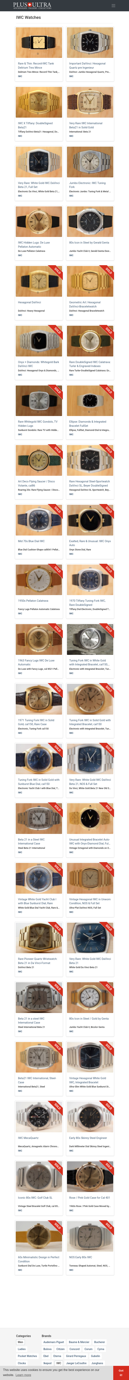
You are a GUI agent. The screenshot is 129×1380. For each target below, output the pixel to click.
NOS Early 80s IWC (80, 1257)
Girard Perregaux (76, 1356)
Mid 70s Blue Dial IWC (31, 541)
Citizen (60, 1349)
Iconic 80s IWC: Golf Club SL (35, 1197)
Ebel (46, 1356)
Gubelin (95, 1356)
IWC (20, 76)
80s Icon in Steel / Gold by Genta (89, 1018)
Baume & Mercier (79, 1342)
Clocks (22, 1363)
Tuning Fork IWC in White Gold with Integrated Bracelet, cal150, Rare (88, 664)
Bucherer (99, 1342)
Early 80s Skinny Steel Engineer (88, 1138)
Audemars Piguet (53, 1342)
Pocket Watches (27, 1356)
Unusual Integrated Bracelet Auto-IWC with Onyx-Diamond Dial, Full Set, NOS (89, 843)
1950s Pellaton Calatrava (33, 600)
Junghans (97, 1363)
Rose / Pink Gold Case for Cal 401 (89, 1197)
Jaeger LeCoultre (76, 1363)
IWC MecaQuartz (28, 1138)
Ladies (22, 1349)
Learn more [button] (23, 1375)
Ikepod (47, 1363)
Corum (88, 1349)
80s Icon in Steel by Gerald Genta (89, 242)
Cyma (100, 1349)
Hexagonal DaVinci (29, 302)
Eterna (57, 1356)
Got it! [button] (121, 1373)
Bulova (47, 1349)
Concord (75, 1349)
